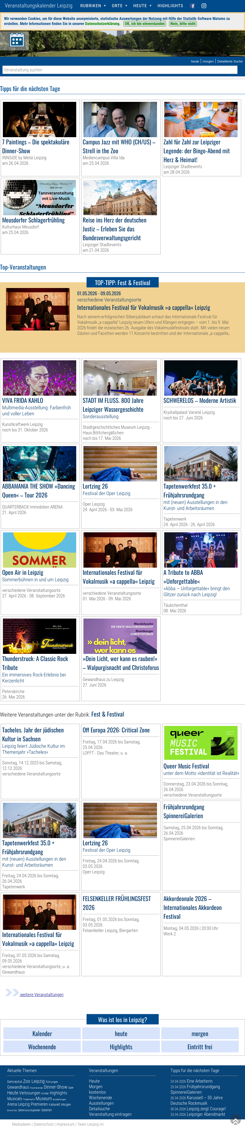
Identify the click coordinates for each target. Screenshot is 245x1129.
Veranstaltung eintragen (110, 1114)
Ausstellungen (59, 1099)
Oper (71, 1087)
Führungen (52, 1082)
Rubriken (90, 5)
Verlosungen (29, 1092)
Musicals (14, 1098)
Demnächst (14, 1082)
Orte (117, 5)
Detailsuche (99, 1108)
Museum (44, 1098)
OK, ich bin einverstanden (145, 23)
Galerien (46, 1110)
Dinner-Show (55, 1087)
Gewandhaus (18, 1087)
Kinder (45, 1093)
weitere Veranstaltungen (34, 994)
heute (195, 61)
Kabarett (54, 1104)
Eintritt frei (12, 1110)
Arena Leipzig (18, 1104)
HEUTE (140, 5)
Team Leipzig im (90, 1124)
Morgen (66, 1104)
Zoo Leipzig (34, 1081)
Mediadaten (21, 1124)
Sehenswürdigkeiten (29, 1110)
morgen (208, 61)
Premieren (39, 1104)
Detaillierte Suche (230, 61)
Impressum (66, 1124)
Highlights (170, 5)
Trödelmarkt (29, 1099)
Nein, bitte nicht (182, 23)
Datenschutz (44, 1124)
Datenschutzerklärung (102, 23)
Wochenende (36, 1087)
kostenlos (97, 1092)
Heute (12, 1093)
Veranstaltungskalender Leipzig (38, 5)
